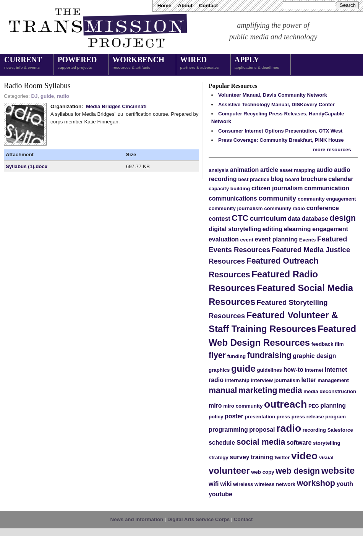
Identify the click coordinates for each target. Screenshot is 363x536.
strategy (218, 457)
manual (223, 390)
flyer (217, 355)
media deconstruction (329, 391)
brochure (314, 179)
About (185, 5)
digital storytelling (235, 229)
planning (333, 405)
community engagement (327, 199)
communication (326, 188)
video (304, 456)
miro (215, 405)
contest (219, 218)
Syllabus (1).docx (26, 166)
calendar (340, 179)
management (333, 380)
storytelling (326, 443)
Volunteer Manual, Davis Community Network (272, 95)
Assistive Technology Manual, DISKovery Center (276, 104)
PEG (313, 406)
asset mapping (297, 170)
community (277, 198)
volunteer (229, 470)
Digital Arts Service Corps (198, 519)
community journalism (236, 208)
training (262, 457)
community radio (284, 208)
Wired (199, 63)
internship (237, 380)
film (339, 344)
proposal (262, 429)
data (294, 218)
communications (233, 198)
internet (314, 370)
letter (308, 380)
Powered (77, 63)
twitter (282, 457)
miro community (243, 406)
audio (324, 170)
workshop (316, 483)
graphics (219, 370)
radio (63, 96)
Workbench (138, 63)
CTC (240, 218)
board (292, 179)
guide (47, 96)
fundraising (269, 355)
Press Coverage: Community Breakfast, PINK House (281, 140)
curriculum (268, 218)
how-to (293, 369)
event (246, 240)
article (269, 170)
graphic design (314, 356)
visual (326, 457)
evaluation (224, 239)
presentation (260, 416)
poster (234, 416)
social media (261, 442)
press (283, 416)
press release (308, 416)
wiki (226, 484)
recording (314, 430)
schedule (222, 442)
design (343, 218)
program (335, 416)
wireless (243, 484)
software (299, 442)
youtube (220, 494)
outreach (285, 404)
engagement (330, 229)
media (290, 390)
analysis (218, 170)
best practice (253, 179)
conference (322, 208)
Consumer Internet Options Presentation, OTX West (280, 131)
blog (277, 179)
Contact (208, 5)
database (315, 218)
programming (228, 429)
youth (345, 484)
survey (239, 457)
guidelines (269, 370)
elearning (297, 229)
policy (216, 416)
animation (244, 170)
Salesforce (340, 430)
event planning (276, 239)
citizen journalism (277, 188)
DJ (34, 96)
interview (262, 380)
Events (307, 240)
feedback (322, 344)
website (338, 470)
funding (236, 356)
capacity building (229, 188)
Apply (257, 63)
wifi (214, 484)
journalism (287, 380)
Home (164, 5)
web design (297, 471)
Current (23, 63)
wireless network (274, 484)
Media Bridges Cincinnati (116, 106)
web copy (262, 472)
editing (272, 229)
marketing (257, 390)
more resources (332, 149)
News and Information (137, 519)
